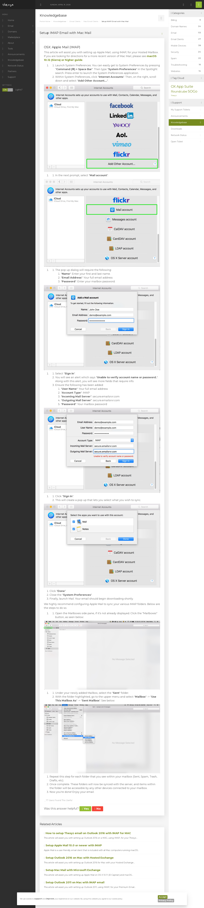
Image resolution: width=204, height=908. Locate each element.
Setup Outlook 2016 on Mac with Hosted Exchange (79, 857)
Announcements (186, 116)
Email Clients (75, 21)
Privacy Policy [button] (166, 900)
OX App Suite (182, 86)
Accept (163, 897)
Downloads (186, 129)
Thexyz (174, 95)
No (97, 808)
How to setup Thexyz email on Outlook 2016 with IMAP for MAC (87, 833)
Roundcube (179, 91)
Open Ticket (186, 141)
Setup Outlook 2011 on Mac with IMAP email (74, 882)
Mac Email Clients (91, 21)
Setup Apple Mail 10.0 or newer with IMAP (73, 845)
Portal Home (45, 21)
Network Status (186, 135)
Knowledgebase (59, 21)
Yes (85, 808)
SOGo (192, 91)
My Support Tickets (186, 109)
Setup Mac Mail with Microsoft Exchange (72, 870)
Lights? (12, 90)
